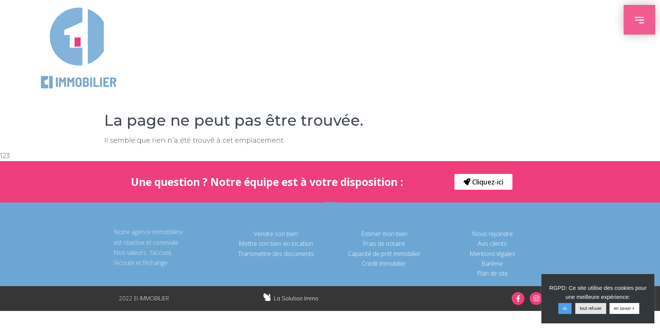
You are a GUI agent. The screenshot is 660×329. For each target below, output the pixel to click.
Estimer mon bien (384, 234)
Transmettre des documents (276, 254)
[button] (483, 182)
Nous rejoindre (492, 234)
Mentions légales (492, 254)
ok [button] (565, 308)
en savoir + (624, 308)
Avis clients (492, 243)
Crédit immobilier (384, 263)
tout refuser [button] (591, 308)
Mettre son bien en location (276, 243)
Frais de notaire (384, 243)
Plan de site (492, 273)
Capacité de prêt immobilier (384, 254)
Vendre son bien (276, 234)
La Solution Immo (296, 298)
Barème (492, 263)
